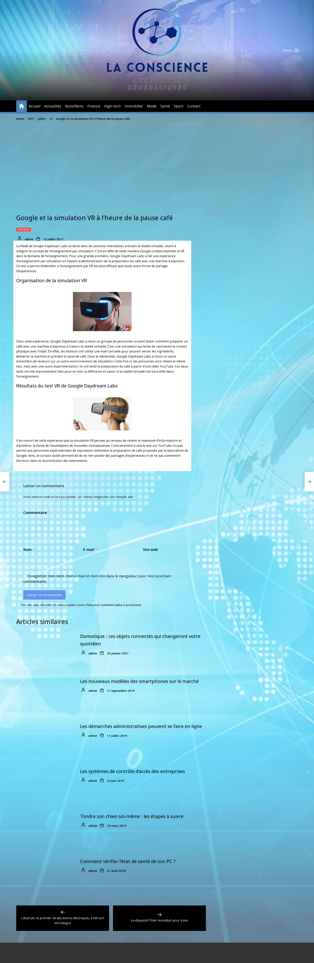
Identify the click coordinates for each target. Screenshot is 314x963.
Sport (178, 106)
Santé (165, 106)
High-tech (112, 106)
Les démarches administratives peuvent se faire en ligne (141, 726)
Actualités (52, 106)
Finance (93, 106)
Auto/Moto (74, 106)
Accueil (34, 106)
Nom (29, 549)
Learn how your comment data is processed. (109, 605)
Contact (194, 106)
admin (29, 239)
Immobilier (134, 106)
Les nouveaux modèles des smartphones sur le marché (139, 681)
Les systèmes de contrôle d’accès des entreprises (132, 771)
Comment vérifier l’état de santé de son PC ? (128, 861)
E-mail (90, 549)
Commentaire (36, 512)
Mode (151, 106)
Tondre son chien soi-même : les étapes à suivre (131, 816)
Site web (150, 549)
